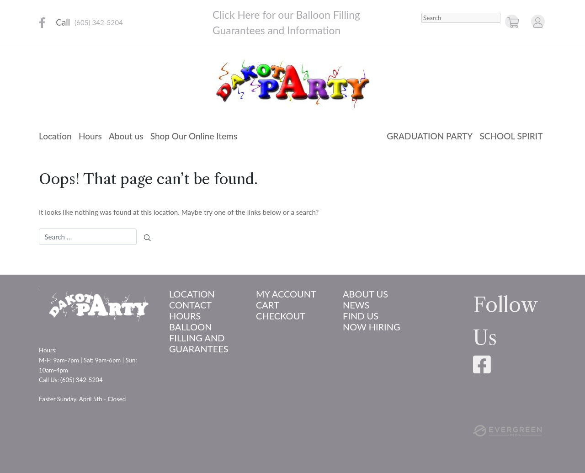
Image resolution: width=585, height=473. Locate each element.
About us (126, 136)
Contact (190, 304)
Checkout (280, 315)
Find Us (360, 315)
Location (55, 136)
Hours (90, 136)
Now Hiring (371, 326)
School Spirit (510, 136)
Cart (267, 304)
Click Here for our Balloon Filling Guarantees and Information (286, 22)
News (356, 304)
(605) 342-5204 (98, 22)
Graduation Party (430, 136)
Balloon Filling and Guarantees (199, 337)
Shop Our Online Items (194, 136)
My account (286, 293)
